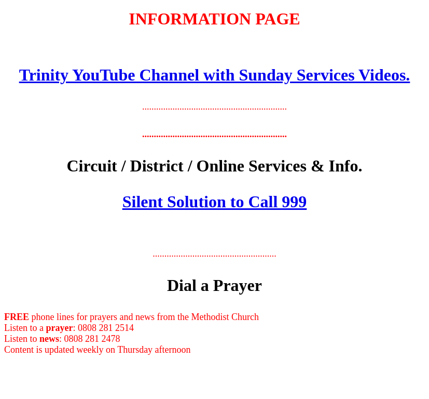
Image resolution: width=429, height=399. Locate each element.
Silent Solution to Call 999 (214, 201)
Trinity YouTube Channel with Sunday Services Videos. (214, 74)
